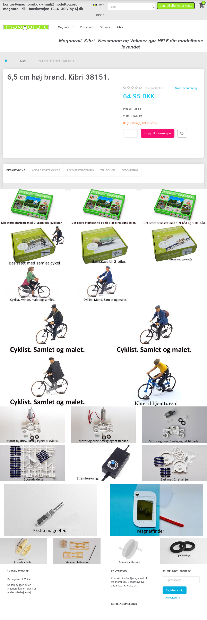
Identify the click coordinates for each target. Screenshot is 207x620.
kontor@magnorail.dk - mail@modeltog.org (40, 4)
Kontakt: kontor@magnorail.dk (129, 578)
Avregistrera (172, 597)
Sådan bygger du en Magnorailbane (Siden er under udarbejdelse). (21, 588)
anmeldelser (154, 88)
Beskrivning (16, 170)
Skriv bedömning (185, 88)
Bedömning (129, 170)
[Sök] (153, 7)
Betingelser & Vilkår (19, 579)
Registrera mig (174, 590)
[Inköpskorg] (202, 5)
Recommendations (80, 170)
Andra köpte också (46, 170)
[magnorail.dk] (26, 27)
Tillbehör (107, 170)
